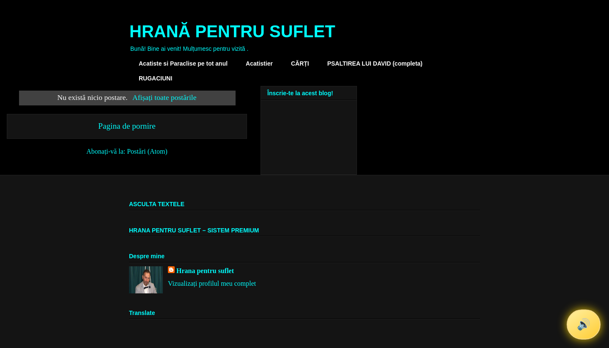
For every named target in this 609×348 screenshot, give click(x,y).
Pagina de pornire (126, 126)
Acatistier (259, 63)
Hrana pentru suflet (205, 270)
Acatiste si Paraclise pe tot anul (183, 63)
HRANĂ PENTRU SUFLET (232, 31)
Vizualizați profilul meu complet (212, 283)
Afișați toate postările (164, 97)
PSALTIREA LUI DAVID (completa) (374, 63)
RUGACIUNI (155, 78)
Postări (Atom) (147, 151)
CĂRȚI (300, 63)
